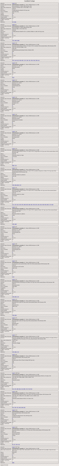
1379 (13, 40)
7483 (34, 60)
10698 (18, 40)
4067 (32, 204)
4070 (34, 204)
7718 (29, 388)
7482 (32, 60)
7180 (27, 60)
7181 (29, 60)
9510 (13, 77)
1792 (13, 351)
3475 (13, 60)
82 (12, 444)
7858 (36, 60)
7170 (16, 165)
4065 (27, 204)
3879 (22, 204)
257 (13, 21)
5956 (20, 60)
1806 (16, 185)
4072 (36, 204)
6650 (45, 204)
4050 (16, 315)
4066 (29, 204)
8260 (52, 204)
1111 (13, 204)
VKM (13, 3)
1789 (13, 185)
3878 (20, 204)
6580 (43, 204)
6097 (22, 60)
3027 (18, 204)
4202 (38, 204)
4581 (41, 204)
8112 (39, 60)
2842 (20, 388)
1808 (16, 40)
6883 (13, 165)
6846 (15, 21)
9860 (13, 462)
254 (13, 388)
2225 (15, 204)
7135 (25, 60)
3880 (25, 204)
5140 (16, 60)
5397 (18, 60)
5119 (22, 388)
